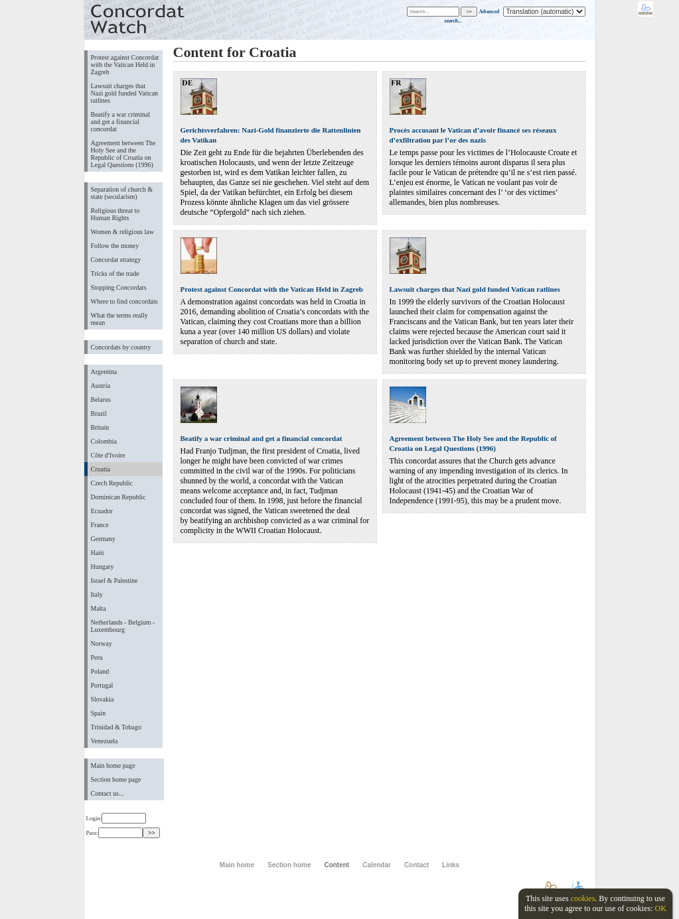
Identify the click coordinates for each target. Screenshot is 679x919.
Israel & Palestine (114, 580)
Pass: (114, 832)
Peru (97, 657)
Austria (100, 385)
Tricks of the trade (115, 273)
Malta (98, 608)
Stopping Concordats (119, 287)
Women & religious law (122, 231)
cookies (583, 898)
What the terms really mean (119, 319)
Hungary (102, 566)
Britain (100, 427)
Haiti (97, 552)
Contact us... (107, 793)
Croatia (100, 469)
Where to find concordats (124, 301)
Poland (100, 671)
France (100, 524)
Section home (289, 865)
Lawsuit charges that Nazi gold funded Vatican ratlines (125, 93)
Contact (416, 865)
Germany (103, 538)
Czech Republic (112, 483)
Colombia (104, 441)
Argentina (104, 371)
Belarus (101, 399)
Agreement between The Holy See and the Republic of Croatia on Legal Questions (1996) (123, 153)
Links (450, 865)
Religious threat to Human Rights (115, 214)
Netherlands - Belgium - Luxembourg (123, 626)
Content (336, 865)
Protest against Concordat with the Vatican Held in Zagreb (125, 65)
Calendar (376, 865)
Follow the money (115, 245)
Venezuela (104, 741)
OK (660, 908)
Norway (101, 643)
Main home (237, 865)
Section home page (116, 779)
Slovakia (102, 699)
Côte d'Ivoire (108, 455)
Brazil (99, 413)
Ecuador (102, 511)
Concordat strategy (116, 259)
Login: (116, 818)
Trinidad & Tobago (116, 727)
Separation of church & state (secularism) (122, 193)
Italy (97, 594)
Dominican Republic (118, 497)
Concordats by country (121, 347)
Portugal (102, 685)
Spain (98, 713)
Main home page (113, 765)
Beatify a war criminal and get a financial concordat (121, 122)
